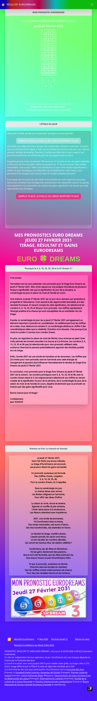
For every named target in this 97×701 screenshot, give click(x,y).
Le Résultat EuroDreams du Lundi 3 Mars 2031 (48, 109)
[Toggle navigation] (91, 4)
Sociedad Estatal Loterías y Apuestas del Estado (37, 672)
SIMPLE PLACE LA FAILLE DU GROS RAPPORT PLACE (48, 20)
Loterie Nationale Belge (32, 675)
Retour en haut (82, 639)
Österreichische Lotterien (52, 678)
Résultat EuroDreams (24, 639)
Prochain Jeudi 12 (59, 639)
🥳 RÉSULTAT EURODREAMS (19, 4)
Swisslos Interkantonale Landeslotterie (53, 681)
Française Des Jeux (75, 669)
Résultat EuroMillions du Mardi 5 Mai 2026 (34, 645)
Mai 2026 (43, 639)
